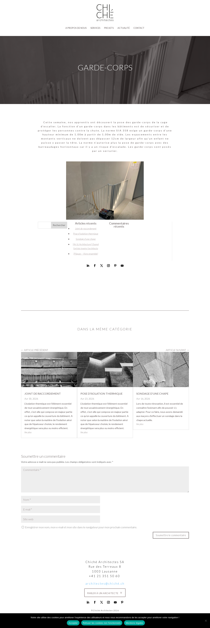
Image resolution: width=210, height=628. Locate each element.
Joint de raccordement (85, 228)
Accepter (73, 623)
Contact (138, 28)
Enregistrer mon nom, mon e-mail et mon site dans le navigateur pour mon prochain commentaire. (81, 527)
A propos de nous (76, 28)
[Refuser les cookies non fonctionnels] (205, 620)
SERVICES (95, 28)
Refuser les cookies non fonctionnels (102, 623)
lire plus (28, 432)
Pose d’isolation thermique (85, 233)
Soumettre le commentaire (171, 535)
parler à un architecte (102, 593)
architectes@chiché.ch (105, 583)
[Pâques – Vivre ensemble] (85, 253)
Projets (109, 28)
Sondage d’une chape (86, 238)
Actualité (124, 28)
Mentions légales (134, 623)
